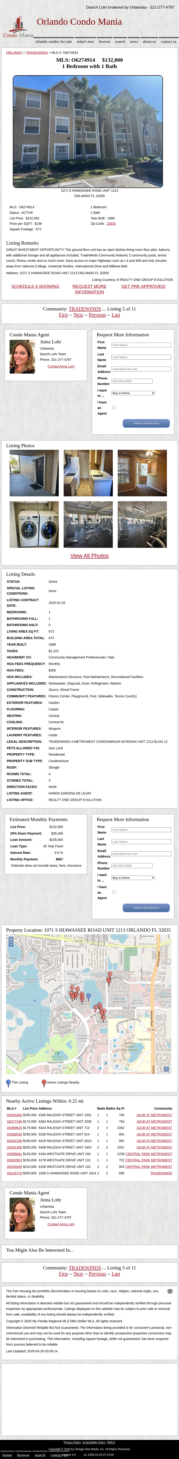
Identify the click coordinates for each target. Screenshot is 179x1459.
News (134, 41)
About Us (149, 41)
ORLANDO (14, 53)
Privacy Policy (72, 1442)
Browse (104, 41)
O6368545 (14, 1134)
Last (116, 314)
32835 (111, 223)
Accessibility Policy (94, 1442)
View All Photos (89, 555)
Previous (97, 314)
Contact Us (169, 41)
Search (120, 41)
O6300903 (14, 1160)
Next (78, 314)
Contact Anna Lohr (61, 366)
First (63, 314)
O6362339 (14, 1141)
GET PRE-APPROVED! (143, 286)
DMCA (111, 1442)
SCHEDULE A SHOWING (35, 286)
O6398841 (14, 1154)
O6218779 (14, 1173)
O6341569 (14, 1147)
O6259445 (14, 1167)
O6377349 (14, 1121)
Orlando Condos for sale (53, 41)
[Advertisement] (89, 1398)
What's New (85, 41)
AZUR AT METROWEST (154, 1115)
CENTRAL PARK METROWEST (148, 1154)
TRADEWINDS (37, 53)
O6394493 (14, 1115)
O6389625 (14, 1128)
